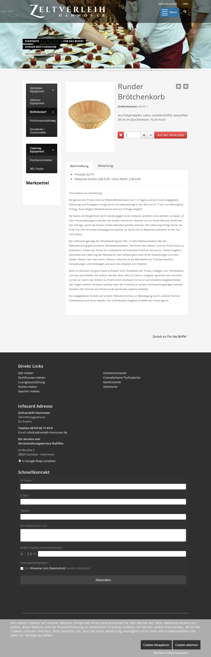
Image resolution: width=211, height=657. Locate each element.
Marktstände (112, 382)
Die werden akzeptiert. (57, 568)
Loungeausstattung (31, 382)
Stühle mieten (27, 387)
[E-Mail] (103, 502)
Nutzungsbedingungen (35, 562)
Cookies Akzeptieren (156, 645)
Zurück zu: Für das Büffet (170, 336)
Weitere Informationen (170, 653)
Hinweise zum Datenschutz (48, 568)
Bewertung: (106, 166)
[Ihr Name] (103, 486)
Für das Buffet (73, 41)
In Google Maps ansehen (37, 461)
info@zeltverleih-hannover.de (47, 432)
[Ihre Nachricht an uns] (103, 535)
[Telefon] (103, 517)
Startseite (32, 41)
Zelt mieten (25, 373)
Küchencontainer (115, 373)
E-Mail (25, 495)
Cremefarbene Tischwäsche (121, 377)
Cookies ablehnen (186, 645)
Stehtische (110, 387)
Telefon (24, 510)
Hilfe (185, 3)
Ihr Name (26, 480)
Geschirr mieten (29, 391)
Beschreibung (79, 166)
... (44, 41)
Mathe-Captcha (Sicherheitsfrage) (41, 547)
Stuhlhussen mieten (31, 377)
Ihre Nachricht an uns (34, 525)
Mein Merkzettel (167, 3)
